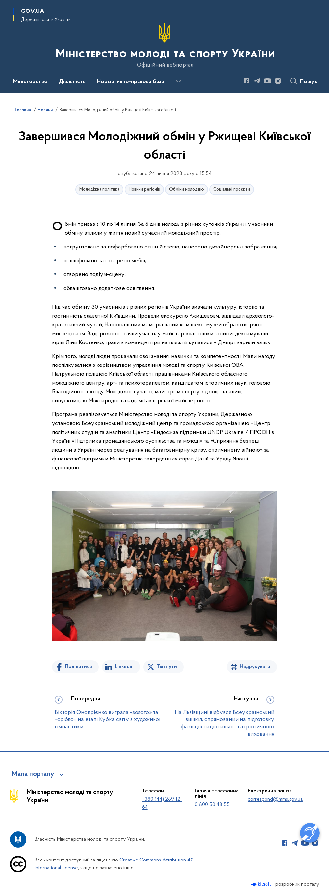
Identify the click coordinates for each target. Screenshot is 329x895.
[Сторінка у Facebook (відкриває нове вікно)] (246, 81)
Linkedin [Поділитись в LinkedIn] (124, 666)
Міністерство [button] (30, 82)
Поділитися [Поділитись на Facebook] (78, 666)
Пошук (308, 82)
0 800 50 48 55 (212, 804)
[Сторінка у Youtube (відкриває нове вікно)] (267, 81)
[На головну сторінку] (164, 45)
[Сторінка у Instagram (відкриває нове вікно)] (278, 81)
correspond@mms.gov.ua (275, 799)
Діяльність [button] (72, 82)
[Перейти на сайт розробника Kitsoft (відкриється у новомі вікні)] (261, 884)
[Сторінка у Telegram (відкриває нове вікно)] (257, 81)
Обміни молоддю (186, 189)
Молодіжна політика (99, 189)
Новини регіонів (144, 189)
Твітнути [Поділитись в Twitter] (167, 666)
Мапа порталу (33, 774)
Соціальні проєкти (231, 189)
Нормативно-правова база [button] (130, 82)
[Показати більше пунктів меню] (178, 81)
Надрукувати (255, 666)
